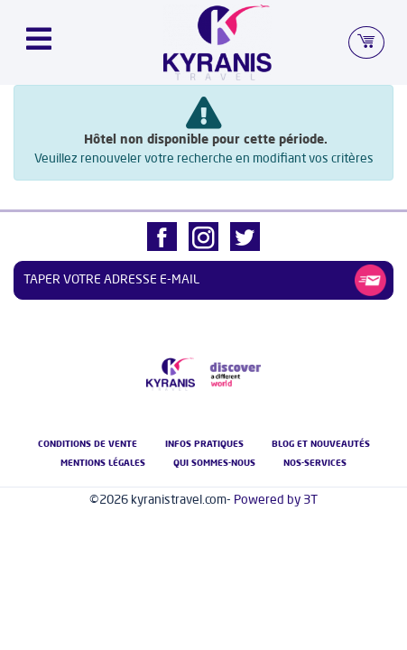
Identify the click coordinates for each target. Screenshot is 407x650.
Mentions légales (102, 463)
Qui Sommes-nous (214, 463)
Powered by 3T (276, 500)
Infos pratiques (204, 444)
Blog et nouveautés (321, 444)
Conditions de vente (87, 444)
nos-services (315, 463)
